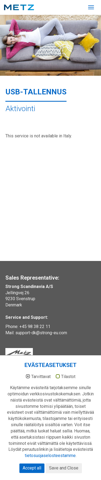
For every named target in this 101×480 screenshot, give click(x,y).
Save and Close (63, 468)
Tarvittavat (41, 376)
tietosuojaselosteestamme (50, 455)
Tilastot (68, 376)
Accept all (32, 468)
